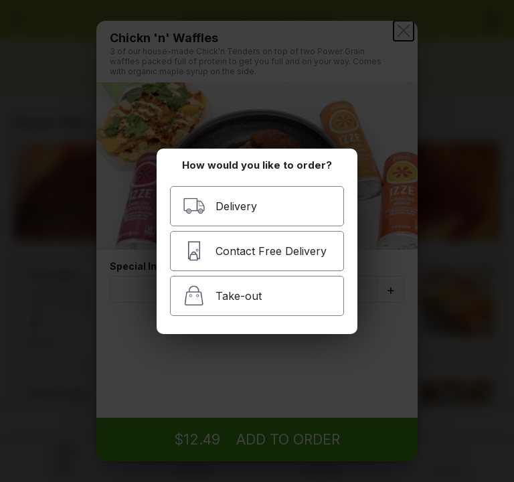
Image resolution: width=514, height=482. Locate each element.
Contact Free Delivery (255, 250)
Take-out (222, 295)
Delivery (220, 205)
